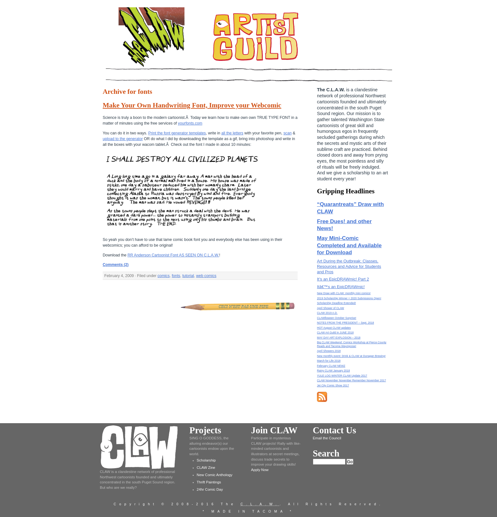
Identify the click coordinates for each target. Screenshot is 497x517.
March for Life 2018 (328, 360)
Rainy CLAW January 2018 (333, 370)
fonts (176, 276)
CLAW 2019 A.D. (327, 312)
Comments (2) (116, 264)
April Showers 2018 (329, 350)
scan (287, 133)
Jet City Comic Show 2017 (333, 385)
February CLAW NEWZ (331, 365)
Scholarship (206, 460)
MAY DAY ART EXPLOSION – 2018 (338, 337)
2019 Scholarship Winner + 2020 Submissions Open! (349, 298)
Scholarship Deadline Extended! (336, 303)
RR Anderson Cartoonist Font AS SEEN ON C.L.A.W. (173, 255)
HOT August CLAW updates (334, 327)
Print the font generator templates (177, 133)
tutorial (188, 276)
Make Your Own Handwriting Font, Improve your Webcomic (192, 105)
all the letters (232, 133)
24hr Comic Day (210, 489)
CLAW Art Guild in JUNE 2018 (335, 332)
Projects (205, 430)
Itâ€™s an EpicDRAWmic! (341, 286)
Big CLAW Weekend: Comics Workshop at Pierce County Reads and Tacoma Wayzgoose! (351, 344)
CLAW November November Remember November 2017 (351, 380)
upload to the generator (123, 139)
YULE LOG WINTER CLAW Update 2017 (342, 375)
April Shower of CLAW (330, 308)
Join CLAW (274, 430)
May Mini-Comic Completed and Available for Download (349, 245)
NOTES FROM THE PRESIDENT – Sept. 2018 (345, 322)
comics (164, 276)
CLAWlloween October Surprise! (336, 318)
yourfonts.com (190, 123)
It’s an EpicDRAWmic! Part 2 (343, 279)
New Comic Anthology (215, 475)
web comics (206, 276)
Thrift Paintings (209, 482)
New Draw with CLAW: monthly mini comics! (344, 293)
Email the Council (327, 438)
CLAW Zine (206, 467)
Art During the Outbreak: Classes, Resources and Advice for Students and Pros (349, 266)
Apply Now (259, 470)
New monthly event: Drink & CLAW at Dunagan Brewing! (351, 356)
